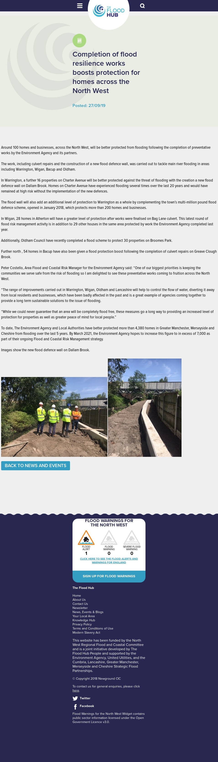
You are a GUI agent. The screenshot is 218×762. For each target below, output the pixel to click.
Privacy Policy (82, 624)
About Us (79, 600)
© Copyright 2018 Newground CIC (97, 679)
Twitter (85, 698)
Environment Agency (89, 657)
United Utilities (119, 657)
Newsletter (80, 608)
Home (77, 596)
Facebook (87, 706)
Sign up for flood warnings (109, 576)
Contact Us (80, 604)
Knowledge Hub (84, 620)
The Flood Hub (109, 11)
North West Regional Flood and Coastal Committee (108, 642)
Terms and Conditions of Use (93, 628)
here (76, 690)
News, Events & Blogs (88, 612)
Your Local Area (84, 616)
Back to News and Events (35, 465)
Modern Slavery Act (86, 633)
